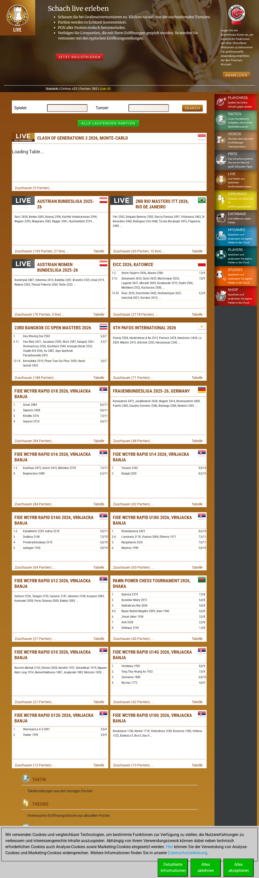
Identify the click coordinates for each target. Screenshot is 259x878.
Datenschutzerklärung (187, 852)
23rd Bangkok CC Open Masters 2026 (52, 327)
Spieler (20, 107)
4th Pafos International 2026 (144, 327)
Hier (169, 846)
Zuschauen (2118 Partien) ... (135, 314)
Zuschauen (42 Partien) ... (133, 702)
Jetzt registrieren (79, 57)
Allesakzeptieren (238, 867)
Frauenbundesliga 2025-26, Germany (151, 391)
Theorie (40, 804)
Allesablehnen (206, 867)
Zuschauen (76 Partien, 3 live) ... (40, 314)
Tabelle (98, 251)
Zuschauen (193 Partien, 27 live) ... (42, 251)
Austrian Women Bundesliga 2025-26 (57, 267)
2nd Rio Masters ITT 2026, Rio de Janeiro (162, 204)
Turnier (102, 107)
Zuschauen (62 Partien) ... (133, 504)
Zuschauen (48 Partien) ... (133, 441)
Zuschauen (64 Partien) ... (35, 567)
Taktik (39, 779)
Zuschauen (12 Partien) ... (35, 765)
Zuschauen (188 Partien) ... (36, 378)
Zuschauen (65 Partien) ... (133, 567)
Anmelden (236, 75)
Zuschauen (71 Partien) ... (133, 378)
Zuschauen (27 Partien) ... (35, 639)
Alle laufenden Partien (108, 123)
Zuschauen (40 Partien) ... (133, 639)
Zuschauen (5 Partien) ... (34, 188)
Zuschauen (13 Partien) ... (133, 765)
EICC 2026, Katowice (133, 264)
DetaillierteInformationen (173, 867)
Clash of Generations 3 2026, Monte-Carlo (82, 138)
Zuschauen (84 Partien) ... (35, 441)
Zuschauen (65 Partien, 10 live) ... (139, 251)
